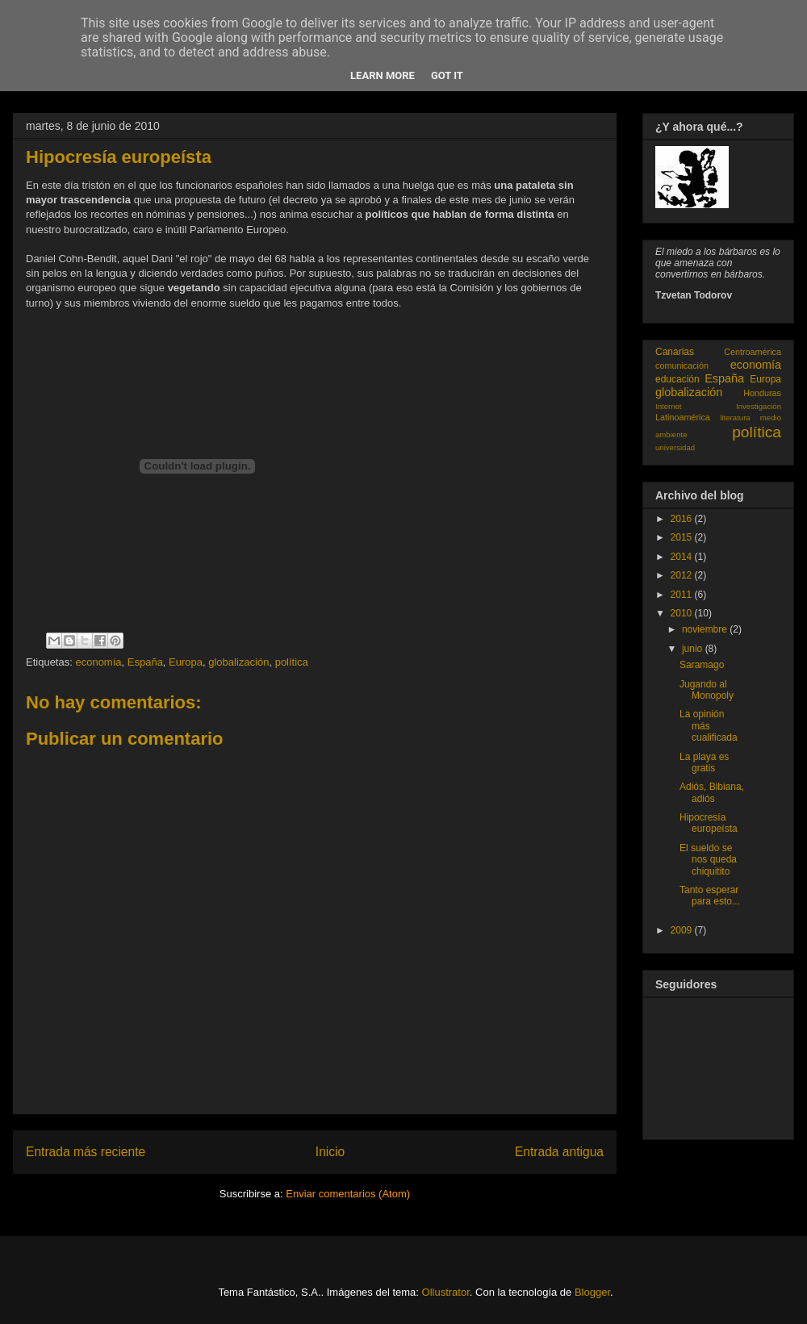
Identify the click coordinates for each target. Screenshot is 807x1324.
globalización (238, 662)
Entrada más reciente (85, 1152)
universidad (675, 447)
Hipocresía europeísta (708, 823)
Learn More (382, 75)
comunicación (682, 365)
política (291, 662)
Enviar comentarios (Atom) (348, 1194)
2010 (683, 613)
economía (98, 662)
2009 (683, 930)
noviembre (706, 629)
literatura (735, 417)
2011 (683, 594)
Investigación (758, 406)
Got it (447, 75)
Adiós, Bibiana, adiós (711, 792)
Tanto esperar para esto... (709, 895)
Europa (186, 662)
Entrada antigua (559, 1152)
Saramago (701, 664)
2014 (683, 556)
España (145, 662)
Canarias (674, 351)
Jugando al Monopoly (706, 690)
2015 (683, 537)
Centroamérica (752, 352)
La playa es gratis (704, 762)
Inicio (330, 1152)
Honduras (762, 393)
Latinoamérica (682, 417)
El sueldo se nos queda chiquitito (708, 859)
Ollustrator (446, 1292)
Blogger (592, 1292)
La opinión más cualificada (708, 725)
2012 (683, 575)
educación (677, 379)
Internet (668, 406)
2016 (683, 518)
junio (693, 648)
